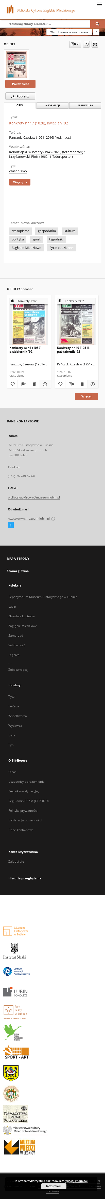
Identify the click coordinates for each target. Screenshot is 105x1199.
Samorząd (15, 635)
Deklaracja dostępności (25, 820)
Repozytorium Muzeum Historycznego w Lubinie (42, 597)
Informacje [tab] (52, 105)
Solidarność (16, 645)
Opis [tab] (19, 105)
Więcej (86, 396)
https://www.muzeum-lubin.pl (31, 518)
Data (11, 735)
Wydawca (15, 725)
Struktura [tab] (85, 105)
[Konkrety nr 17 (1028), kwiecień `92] (16, 64)
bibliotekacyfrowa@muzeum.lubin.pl (34, 497)
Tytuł (11, 696)
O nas (12, 772)
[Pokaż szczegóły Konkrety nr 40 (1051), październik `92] (92, 384)
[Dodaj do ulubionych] (86, 44)
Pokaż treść (20, 84)
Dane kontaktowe (20, 830)
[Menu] (99, 4)
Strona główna (18, 571)
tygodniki (56, 239)
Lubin (12, 606)
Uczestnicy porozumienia (26, 781)
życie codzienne (61, 248)
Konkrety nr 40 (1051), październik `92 (73, 349)
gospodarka (47, 231)
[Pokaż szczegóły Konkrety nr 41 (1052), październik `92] (44, 384)
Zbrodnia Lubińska (21, 616)
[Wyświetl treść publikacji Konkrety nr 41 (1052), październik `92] (34, 384)
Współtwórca (17, 716)
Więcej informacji (76, 1180)
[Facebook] (11, 525)
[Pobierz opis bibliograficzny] (23, 384)
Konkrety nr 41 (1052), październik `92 (25, 349)
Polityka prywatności (23, 810)
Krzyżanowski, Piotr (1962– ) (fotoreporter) (41, 156)
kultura (69, 231)
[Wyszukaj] (97, 24)
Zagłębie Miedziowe (26, 248)
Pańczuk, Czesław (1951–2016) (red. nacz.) (40, 137)
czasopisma (20, 231)
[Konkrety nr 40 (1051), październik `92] (76, 321)
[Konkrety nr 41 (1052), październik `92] (29, 321)
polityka (18, 239)
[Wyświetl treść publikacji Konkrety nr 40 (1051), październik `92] (81, 384)
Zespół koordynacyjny (23, 791)
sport (36, 239)
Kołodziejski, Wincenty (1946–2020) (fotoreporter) (46, 152)
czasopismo (18, 171)
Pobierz (19, 96)
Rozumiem (54, 1186)
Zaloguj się (16, 861)
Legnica (14, 655)
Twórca (13, 706)
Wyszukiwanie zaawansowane (69, 32)
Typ (10, 745)
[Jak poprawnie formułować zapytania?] (96, 32)
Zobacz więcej (18, 669)
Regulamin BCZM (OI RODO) (28, 801)
